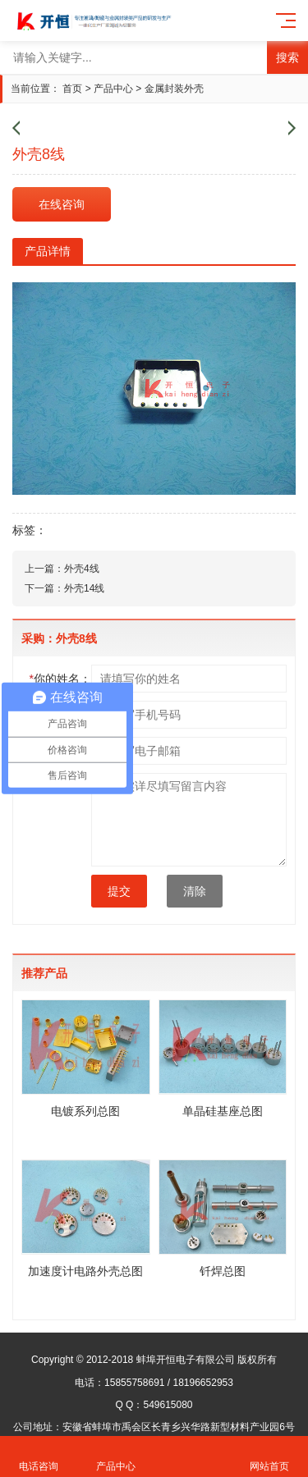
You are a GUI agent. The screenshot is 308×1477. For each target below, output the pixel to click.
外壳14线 (84, 588)
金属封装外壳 (174, 88)
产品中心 (113, 88)
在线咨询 (62, 204)
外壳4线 (81, 568)
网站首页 (269, 1457)
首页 (72, 88)
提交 (119, 891)
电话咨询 (38, 1457)
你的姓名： (60, 678)
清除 (194, 891)
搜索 (287, 57)
